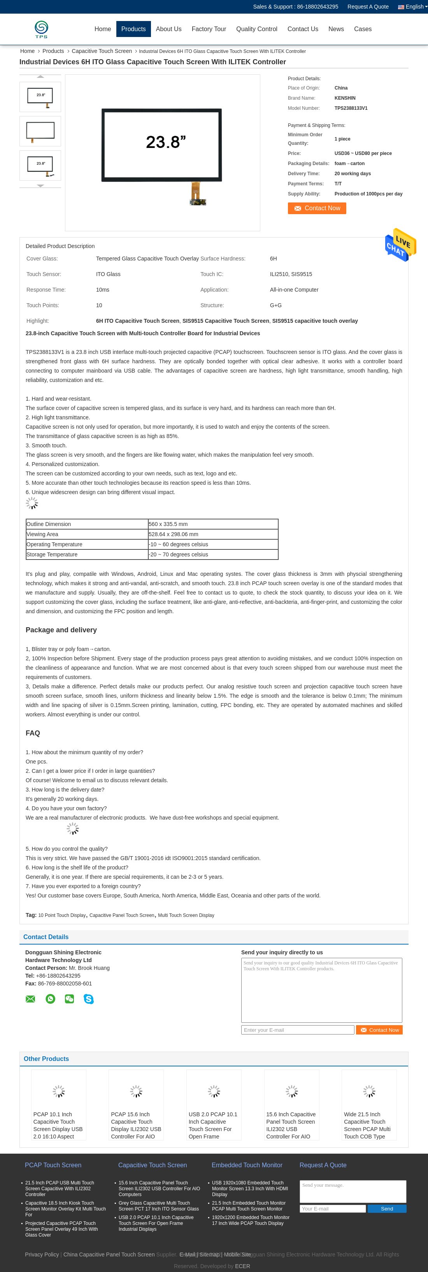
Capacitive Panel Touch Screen (121, 915)
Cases (363, 29)
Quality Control (256, 29)
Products (133, 29)
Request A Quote (368, 7)
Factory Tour (209, 29)
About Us (169, 29)
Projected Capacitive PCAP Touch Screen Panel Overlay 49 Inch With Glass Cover (61, 1229)
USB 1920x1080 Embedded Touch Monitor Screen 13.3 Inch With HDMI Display (250, 1188)
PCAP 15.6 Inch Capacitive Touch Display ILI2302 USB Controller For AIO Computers (136, 1129)
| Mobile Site (236, 1254)
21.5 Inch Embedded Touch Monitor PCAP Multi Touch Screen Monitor (249, 1206)
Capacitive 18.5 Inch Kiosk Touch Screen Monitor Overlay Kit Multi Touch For (65, 1208)
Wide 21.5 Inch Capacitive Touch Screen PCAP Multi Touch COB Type (367, 1125)
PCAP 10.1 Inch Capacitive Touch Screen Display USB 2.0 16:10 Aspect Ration (58, 1129)
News (336, 29)
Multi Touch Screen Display (186, 915)
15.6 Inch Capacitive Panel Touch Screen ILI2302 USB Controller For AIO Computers (291, 1129)
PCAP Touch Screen (53, 1165)
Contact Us (303, 29)
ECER (242, 1266)
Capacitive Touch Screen (102, 51)
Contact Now (322, 208)
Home (103, 29)
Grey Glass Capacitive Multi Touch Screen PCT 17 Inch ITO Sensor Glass (159, 1206)
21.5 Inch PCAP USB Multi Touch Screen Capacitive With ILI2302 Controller (59, 1188)
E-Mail (187, 1254)
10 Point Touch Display (62, 915)
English (417, 7)
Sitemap (209, 1254)
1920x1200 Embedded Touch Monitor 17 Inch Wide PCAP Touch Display (250, 1220)
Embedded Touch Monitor (247, 1165)
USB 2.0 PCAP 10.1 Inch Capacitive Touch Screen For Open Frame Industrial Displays (213, 1129)
